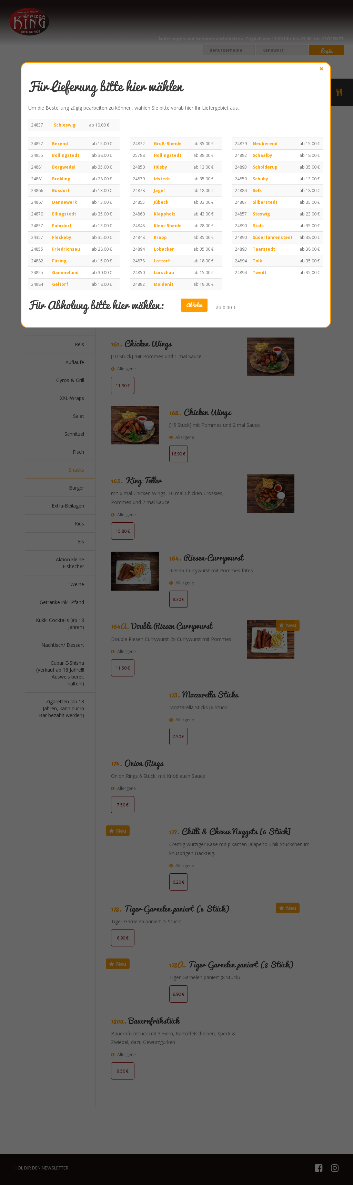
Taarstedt (264, 249)
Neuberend (265, 143)
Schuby (260, 178)
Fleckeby (61, 237)
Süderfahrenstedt (273, 237)
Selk (257, 190)
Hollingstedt (167, 155)
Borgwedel (63, 167)
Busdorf (61, 190)
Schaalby (262, 155)
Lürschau (164, 272)
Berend (60, 143)
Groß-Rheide (168, 143)
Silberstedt (265, 202)
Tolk (257, 260)
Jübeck (161, 202)
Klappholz (164, 214)
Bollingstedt (65, 155)
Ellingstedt (64, 214)
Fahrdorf (62, 225)
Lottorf (162, 260)
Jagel (159, 190)
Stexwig (261, 214)
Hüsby (160, 167)
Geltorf (60, 284)
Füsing (59, 260)
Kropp (160, 237)
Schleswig (64, 125)
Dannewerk (64, 202)
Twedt (259, 272)
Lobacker (164, 249)
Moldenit (163, 284)
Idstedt (162, 178)
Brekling (61, 178)
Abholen (194, 305)
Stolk (258, 225)
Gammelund (65, 272)
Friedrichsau (66, 249)
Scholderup (265, 167)
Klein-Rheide (168, 225)
